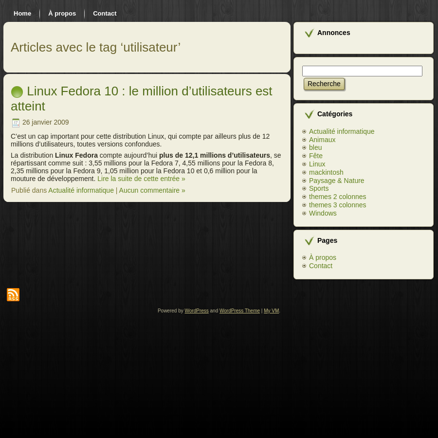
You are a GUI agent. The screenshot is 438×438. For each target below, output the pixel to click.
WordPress (197, 310)
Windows (323, 213)
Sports (318, 188)
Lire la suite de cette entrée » (141, 178)
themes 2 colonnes (337, 197)
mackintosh (326, 172)
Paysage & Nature (337, 180)
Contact (320, 266)
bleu (315, 147)
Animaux (322, 140)
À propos (322, 257)
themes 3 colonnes (337, 205)
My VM (271, 310)
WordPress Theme (239, 310)
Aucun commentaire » (152, 190)
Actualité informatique (81, 190)
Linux (317, 164)
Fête (316, 156)
